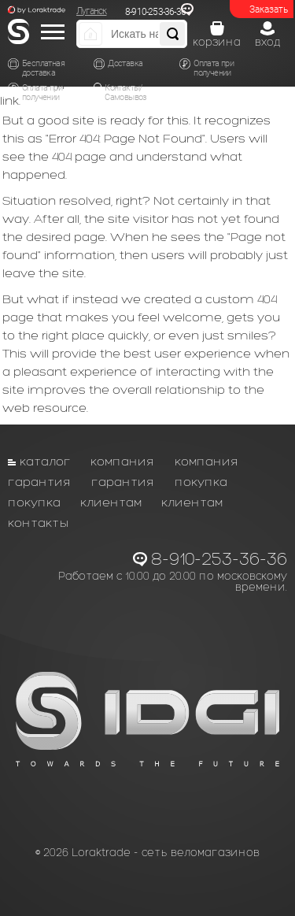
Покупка (201, 481)
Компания (122, 461)
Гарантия (40, 481)
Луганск (91, 11)
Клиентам (111, 502)
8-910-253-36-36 (155, 12)
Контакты (38, 522)
